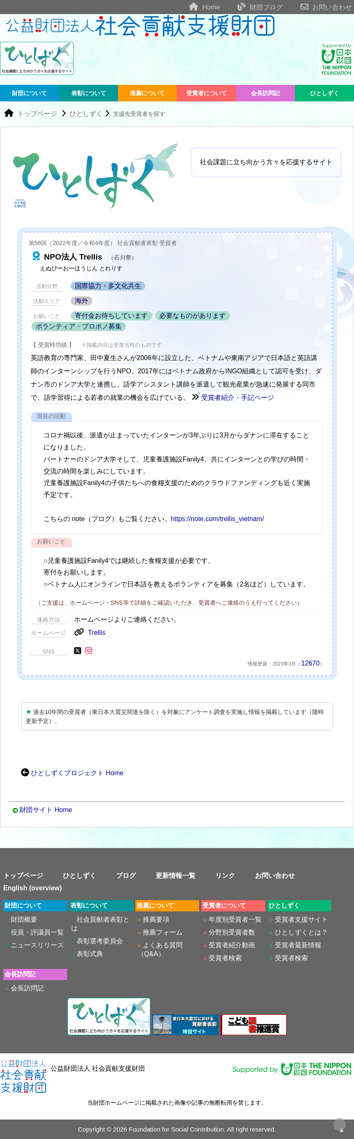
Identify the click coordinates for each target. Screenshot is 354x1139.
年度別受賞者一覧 (235, 919)
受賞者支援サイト (301, 919)
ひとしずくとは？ (301, 932)
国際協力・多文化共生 (108, 285)
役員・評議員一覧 (37, 932)
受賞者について (206, 93)
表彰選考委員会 (100, 940)
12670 (310, 663)
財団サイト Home (45, 809)
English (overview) (32, 887)
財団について (29, 93)
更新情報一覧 (175, 875)
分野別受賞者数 (232, 932)
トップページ (30, 113)
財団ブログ (252, 7)
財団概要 (24, 919)
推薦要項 (156, 919)
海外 (81, 300)
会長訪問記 (265, 93)
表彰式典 (90, 953)
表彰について (88, 93)
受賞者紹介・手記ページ (232, 397)
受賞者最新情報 (298, 945)
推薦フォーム (163, 932)
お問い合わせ (318, 7)
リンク (225, 875)
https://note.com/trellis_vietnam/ (217, 518)
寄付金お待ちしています (111, 315)
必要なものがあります (192, 315)
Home (196, 7)
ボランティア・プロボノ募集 (79, 326)
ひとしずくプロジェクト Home (72, 772)
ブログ (126, 875)
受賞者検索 (225, 957)
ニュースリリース (37, 945)
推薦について (147, 93)
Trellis (89, 632)
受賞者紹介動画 (232, 945)
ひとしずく (324, 93)
